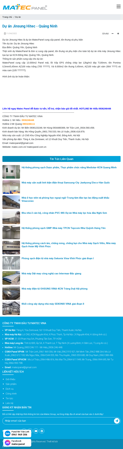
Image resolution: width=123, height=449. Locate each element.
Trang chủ (7, 17)
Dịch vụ (9, 388)
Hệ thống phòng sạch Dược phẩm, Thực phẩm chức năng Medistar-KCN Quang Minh (69, 167)
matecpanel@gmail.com (21, 143)
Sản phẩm (11, 384)
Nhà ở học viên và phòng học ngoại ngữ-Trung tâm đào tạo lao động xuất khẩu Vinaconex (65, 199)
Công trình (11, 393)
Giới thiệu (10, 379)
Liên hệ (9, 403)
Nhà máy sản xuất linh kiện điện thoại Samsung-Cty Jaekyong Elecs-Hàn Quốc (66, 182)
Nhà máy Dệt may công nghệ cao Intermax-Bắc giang (51, 273)
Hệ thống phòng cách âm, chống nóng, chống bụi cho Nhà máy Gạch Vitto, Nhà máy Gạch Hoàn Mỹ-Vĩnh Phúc (69, 245)
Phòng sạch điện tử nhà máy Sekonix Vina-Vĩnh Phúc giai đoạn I (58, 258)
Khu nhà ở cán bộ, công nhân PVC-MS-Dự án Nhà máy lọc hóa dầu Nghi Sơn (64, 213)
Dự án (18, 17)
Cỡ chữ (105, 33)
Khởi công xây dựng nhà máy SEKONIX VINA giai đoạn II (53, 303)
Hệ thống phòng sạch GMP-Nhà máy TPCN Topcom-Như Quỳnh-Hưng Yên (64, 228)
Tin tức (9, 398)
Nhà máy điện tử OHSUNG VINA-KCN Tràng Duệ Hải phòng (54, 288)
